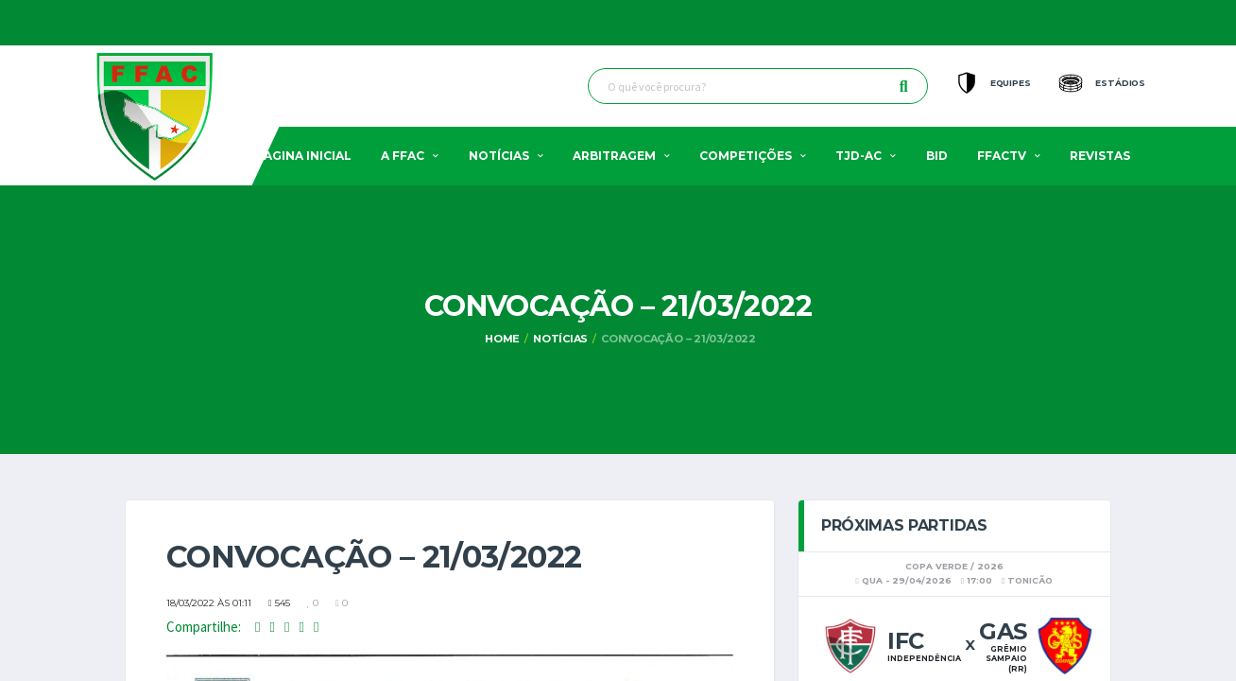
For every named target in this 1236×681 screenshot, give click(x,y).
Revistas (1100, 155)
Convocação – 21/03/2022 (678, 338)
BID (937, 155)
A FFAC (402, 155)
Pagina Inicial (304, 155)
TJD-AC (858, 155)
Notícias (499, 155)
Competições (745, 155)
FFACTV (1001, 155)
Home (502, 338)
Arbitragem (614, 155)
